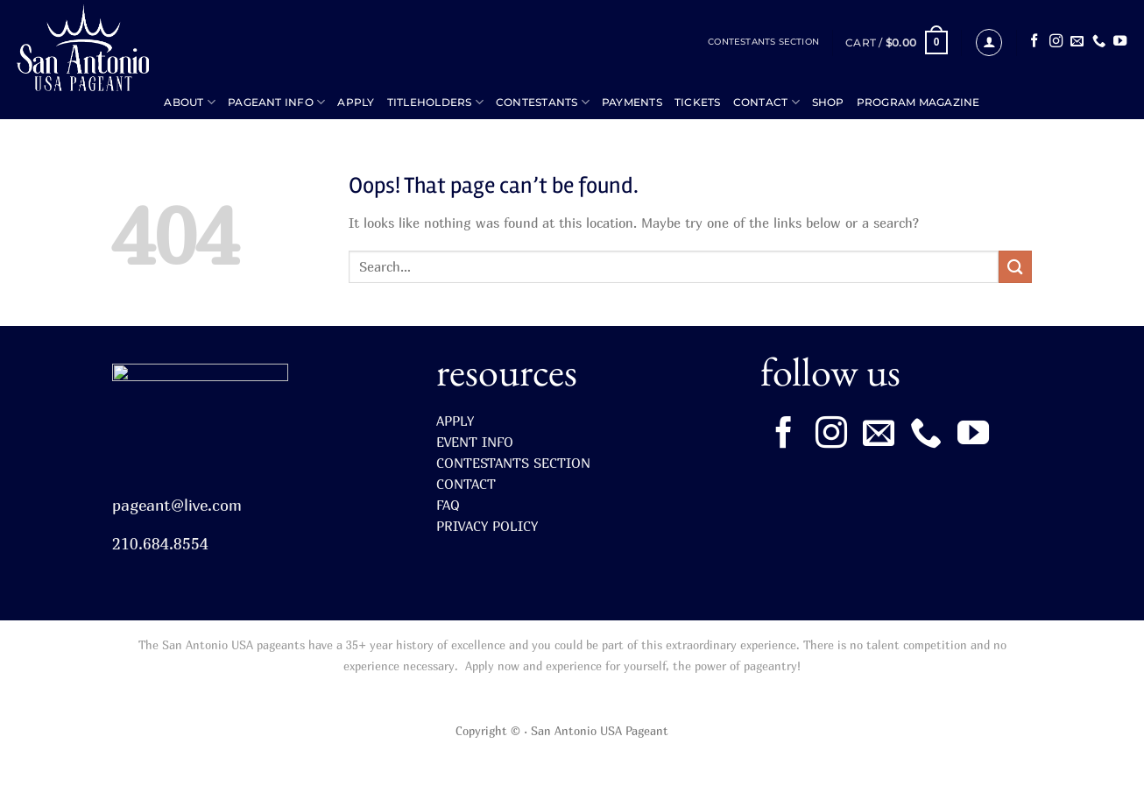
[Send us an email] (1077, 41)
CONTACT (766, 102)
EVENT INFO (474, 442)
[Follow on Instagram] (1056, 41)
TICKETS (697, 102)
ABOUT (189, 102)
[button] (896, 43)
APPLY (355, 102)
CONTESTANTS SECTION (763, 41)
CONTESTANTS (543, 102)
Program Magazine (918, 102)
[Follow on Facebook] (1034, 41)
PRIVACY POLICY (487, 526)
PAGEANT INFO (276, 102)
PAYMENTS (632, 102)
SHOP (828, 102)
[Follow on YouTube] (1119, 41)
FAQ (448, 505)
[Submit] (1015, 267)
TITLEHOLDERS (435, 102)
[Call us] (1098, 41)
